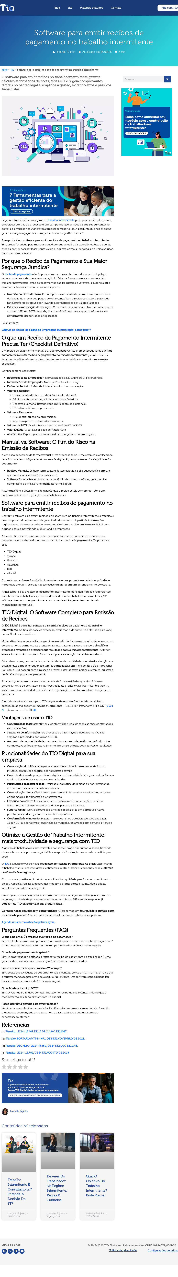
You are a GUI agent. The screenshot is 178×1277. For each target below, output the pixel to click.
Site (70, 7)
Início (5, 69)
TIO (12, 69)
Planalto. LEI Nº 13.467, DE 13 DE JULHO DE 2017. (36, 1031)
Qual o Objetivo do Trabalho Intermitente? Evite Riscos (96, 1185)
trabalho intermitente (61, 220)
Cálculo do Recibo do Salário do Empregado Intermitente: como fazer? (46, 329)
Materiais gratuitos (91, 7)
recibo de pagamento (18, 274)
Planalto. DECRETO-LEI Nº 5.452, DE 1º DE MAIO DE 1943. (42, 1045)
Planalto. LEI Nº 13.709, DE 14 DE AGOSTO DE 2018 (37, 1052)
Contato (116, 7)
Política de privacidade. (123, 1250)
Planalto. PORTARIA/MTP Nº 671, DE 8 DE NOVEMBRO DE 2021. (45, 1038)
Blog (57, 7)
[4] (34, 710)
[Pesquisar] (167, 79)
